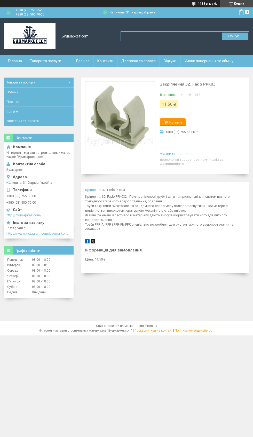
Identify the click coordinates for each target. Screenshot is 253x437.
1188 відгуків (208, 3)
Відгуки (170, 61)
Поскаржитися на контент (153, 330)
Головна (15, 61)
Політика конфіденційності (194, 330)
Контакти (105, 61)
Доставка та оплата (138, 61)
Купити (175, 122)
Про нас (82, 61)
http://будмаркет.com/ (23, 215)
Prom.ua (151, 326)
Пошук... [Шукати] (234, 36)
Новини (12, 92)
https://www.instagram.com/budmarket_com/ (38, 233)
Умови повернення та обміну (208, 61)
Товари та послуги (45, 61)
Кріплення (93, 190)
